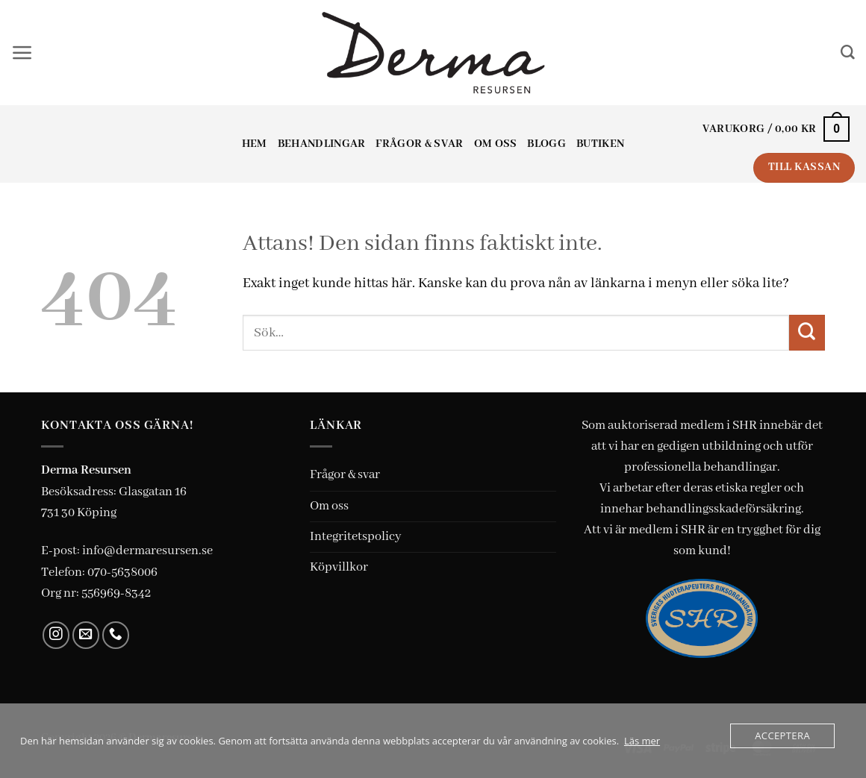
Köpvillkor (339, 567)
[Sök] (848, 53)
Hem (254, 144)
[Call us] (116, 635)
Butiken (600, 144)
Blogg (546, 144)
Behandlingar (322, 144)
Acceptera (782, 735)
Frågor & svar (419, 144)
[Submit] (807, 333)
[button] (22, 53)
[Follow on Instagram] (56, 635)
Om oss (495, 144)
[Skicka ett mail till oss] (86, 635)
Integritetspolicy (356, 537)
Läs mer (642, 740)
